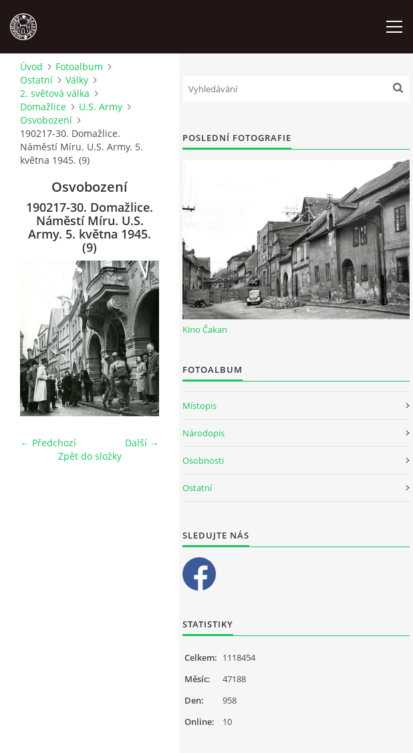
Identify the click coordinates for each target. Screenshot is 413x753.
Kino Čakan (204, 329)
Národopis (203, 433)
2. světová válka (55, 93)
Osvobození (46, 120)
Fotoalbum (79, 66)
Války (76, 79)
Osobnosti (203, 460)
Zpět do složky (90, 456)
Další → (142, 442)
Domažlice (43, 106)
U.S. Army (100, 106)
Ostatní (36, 79)
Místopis (199, 406)
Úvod (31, 66)
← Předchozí (48, 442)
